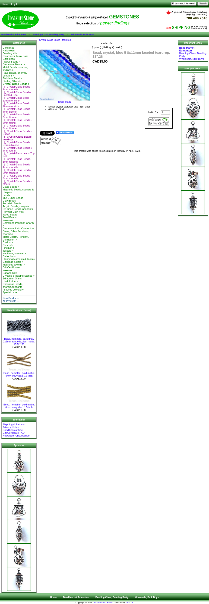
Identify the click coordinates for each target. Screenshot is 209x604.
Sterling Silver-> (12, 81)
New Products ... (12, 298)
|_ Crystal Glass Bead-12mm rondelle (16, 105)
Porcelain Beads (12, 203)
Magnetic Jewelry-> (14, 264)
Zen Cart (129, 602)
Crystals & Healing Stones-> (19, 275)
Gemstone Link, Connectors (18, 228)
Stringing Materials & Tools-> (19, 259)
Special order (10, 292)
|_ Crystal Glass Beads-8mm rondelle (17, 177)
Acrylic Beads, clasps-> (16, 206)
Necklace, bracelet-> (14, 253)
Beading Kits (10, 53)
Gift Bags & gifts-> (13, 261)
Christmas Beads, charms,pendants (13, 285)
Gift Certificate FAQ (14, 432)
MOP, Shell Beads (13, 197)
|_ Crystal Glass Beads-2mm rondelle (17, 88)
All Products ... (11, 301)
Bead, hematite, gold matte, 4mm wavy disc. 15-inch (19, 373)
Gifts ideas (9, 58)
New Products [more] (19, 310)
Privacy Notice (11, 427)
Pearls (6, 195)
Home (5, 4)
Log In (14, 4)
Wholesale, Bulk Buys (82, 34)
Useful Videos (10, 281)
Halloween (8, 50)
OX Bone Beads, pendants (18, 209)
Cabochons (9, 256)
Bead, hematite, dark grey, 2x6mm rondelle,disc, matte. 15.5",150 (19, 340)
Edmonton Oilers (12, 278)
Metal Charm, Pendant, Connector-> (16, 238)
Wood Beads (10, 214)
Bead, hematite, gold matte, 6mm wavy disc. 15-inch (19, 405)
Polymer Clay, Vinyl (13, 211)
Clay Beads (9, 200)
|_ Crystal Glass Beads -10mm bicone (16, 143)
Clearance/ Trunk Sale (15, 56)
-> (16, 83)
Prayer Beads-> (11, 61)
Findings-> (9, 248)
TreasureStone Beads (102, 602)
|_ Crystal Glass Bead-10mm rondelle (16, 99)
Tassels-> (8, 250)
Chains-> (8, 242)
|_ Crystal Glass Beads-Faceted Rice (17, 93)
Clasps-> (8, 245)
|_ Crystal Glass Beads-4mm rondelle (17, 166)
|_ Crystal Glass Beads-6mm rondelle (17, 171)
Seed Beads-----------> (9, 218)
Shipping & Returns (14, 424)
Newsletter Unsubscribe (16, 435)
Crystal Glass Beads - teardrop (55, 40)
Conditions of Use (13, 430)
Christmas (8, 47)
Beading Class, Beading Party (48, 34)
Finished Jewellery (13, 289)
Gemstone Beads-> (14, 64)
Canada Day (10, 273)
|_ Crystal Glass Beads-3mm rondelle (17, 160)
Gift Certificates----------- (11, 269)
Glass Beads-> (11, 186)
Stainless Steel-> (12, 78)
